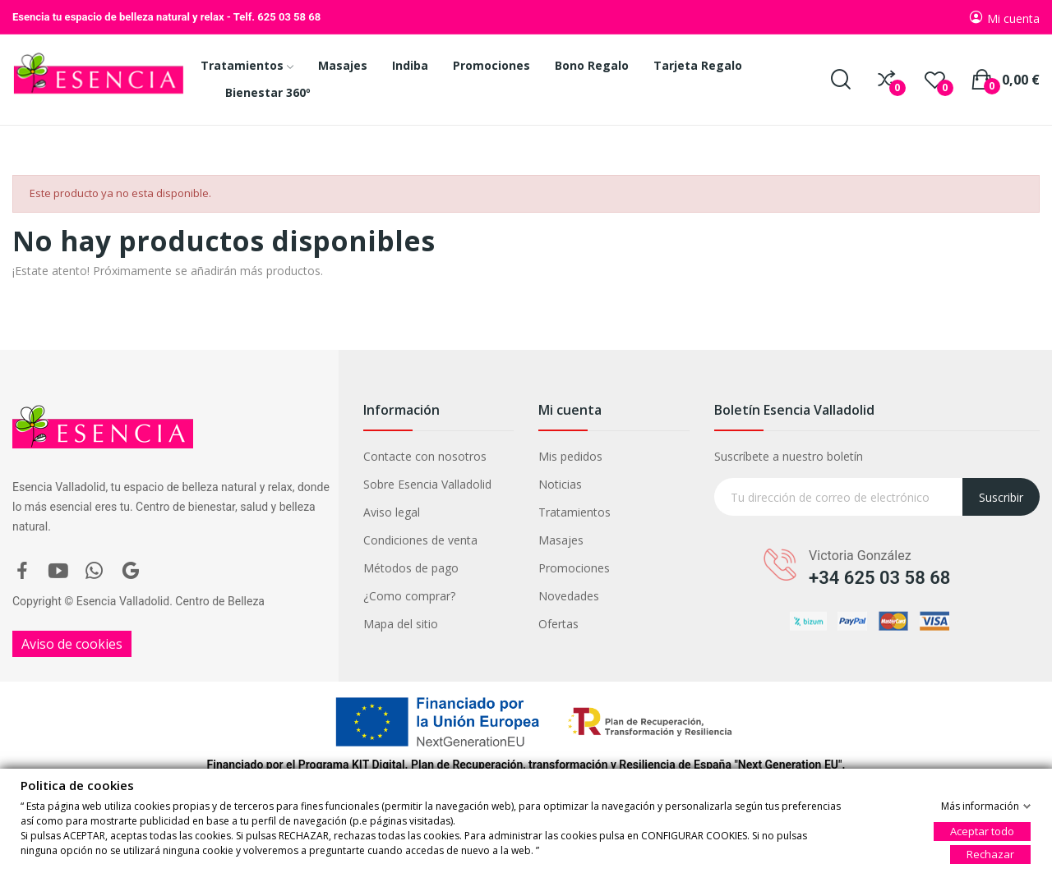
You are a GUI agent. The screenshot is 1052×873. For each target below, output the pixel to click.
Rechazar (990, 853)
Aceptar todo (982, 830)
